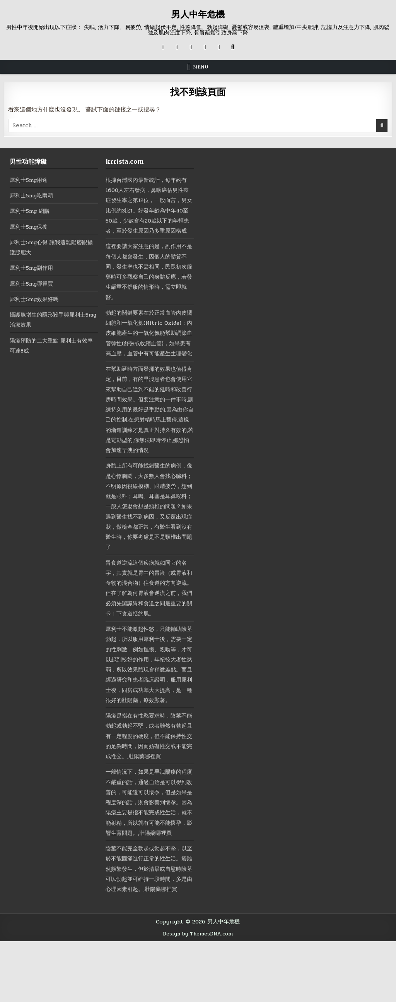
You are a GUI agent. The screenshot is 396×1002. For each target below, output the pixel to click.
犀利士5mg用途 (30, 180)
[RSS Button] (218, 47)
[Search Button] (232, 47)
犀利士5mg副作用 (33, 267)
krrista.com (125, 161)
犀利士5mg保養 (30, 226)
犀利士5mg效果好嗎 (36, 299)
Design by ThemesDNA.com (197, 994)
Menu (200, 67)
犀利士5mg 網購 (31, 211)
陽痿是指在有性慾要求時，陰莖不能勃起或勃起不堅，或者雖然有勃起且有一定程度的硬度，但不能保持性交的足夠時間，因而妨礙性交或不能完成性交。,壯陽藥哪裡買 (149, 777)
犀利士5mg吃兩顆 (33, 195)
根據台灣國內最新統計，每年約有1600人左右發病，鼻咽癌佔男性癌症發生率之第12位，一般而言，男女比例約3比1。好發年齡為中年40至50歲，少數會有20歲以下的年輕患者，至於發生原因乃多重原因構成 (149, 210)
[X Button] (163, 47)
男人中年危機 (198, 14)
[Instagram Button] (191, 47)
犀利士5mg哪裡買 (33, 283)
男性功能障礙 (28, 161)
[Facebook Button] (177, 47)
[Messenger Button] (205, 47)
